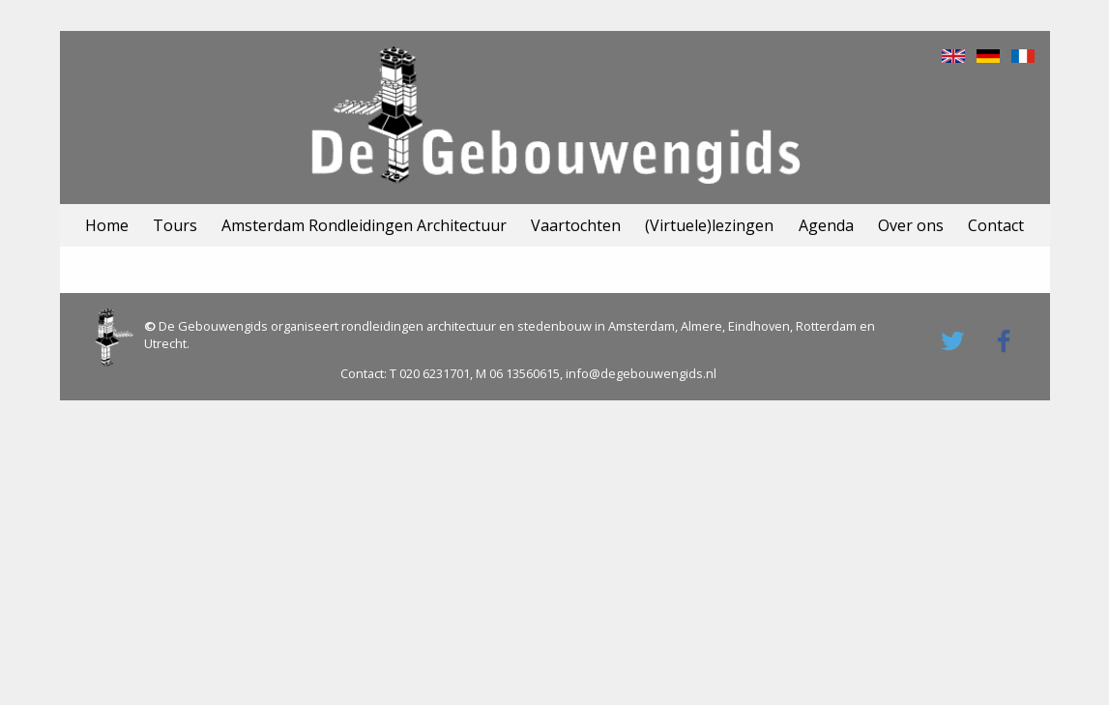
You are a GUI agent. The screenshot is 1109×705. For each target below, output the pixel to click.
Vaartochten (576, 225)
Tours (175, 225)
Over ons (911, 225)
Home (107, 225)
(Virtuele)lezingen (709, 225)
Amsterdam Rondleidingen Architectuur (364, 225)
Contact (996, 225)
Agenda (826, 225)
